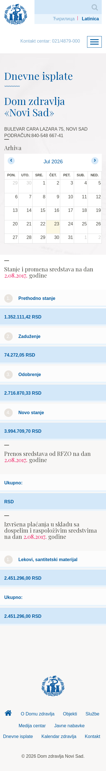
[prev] (11, 160)
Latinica (90, 18)
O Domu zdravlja (38, 713)
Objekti (70, 713)
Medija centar (32, 725)
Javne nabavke (69, 725)
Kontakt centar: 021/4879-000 (50, 41)
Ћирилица (64, 18)
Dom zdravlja (8, 715)
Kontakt (92, 736)
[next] (94, 160)
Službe (92, 713)
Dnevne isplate (18, 736)
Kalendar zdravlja (58, 736)
